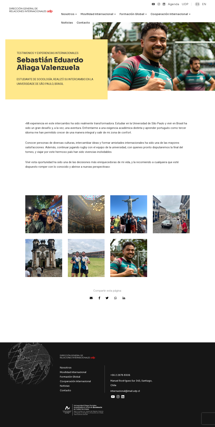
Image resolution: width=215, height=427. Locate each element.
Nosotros (65, 367)
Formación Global (70, 376)
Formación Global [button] (133, 14)
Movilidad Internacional (73, 372)
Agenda (173, 4)
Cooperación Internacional (75, 381)
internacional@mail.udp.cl (125, 391)
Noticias (67, 22)
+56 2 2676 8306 (120, 375)
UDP (185, 4)
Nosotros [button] (69, 14)
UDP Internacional (31, 12)
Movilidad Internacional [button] (98, 14)
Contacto (83, 22)
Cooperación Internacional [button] (170, 14)
